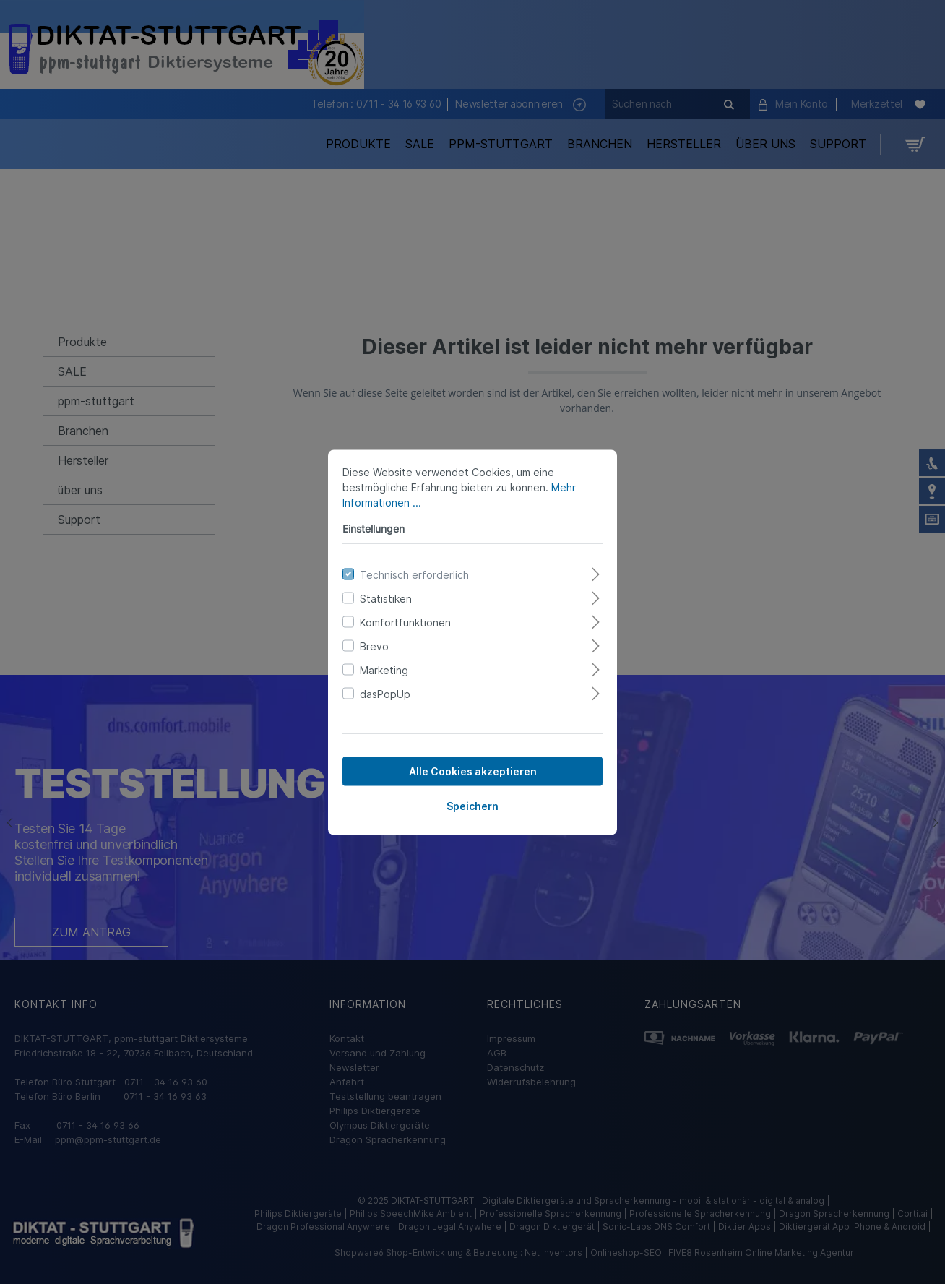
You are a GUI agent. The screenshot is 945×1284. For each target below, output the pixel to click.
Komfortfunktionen (405, 622)
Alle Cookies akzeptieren (473, 770)
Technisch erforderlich (414, 574)
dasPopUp (385, 693)
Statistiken (386, 598)
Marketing (384, 669)
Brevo (374, 645)
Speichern (472, 805)
